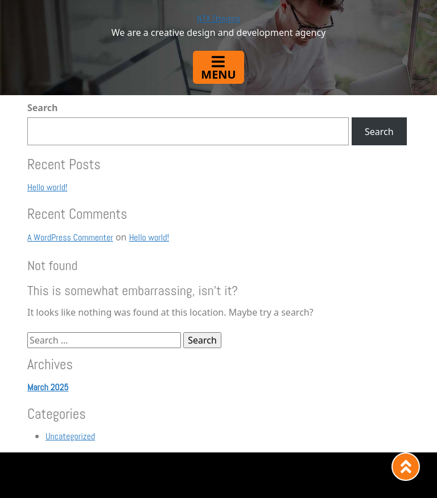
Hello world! (47, 187)
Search (42, 107)
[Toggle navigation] (218, 67)
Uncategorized (70, 436)
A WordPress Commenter (70, 237)
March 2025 (47, 387)
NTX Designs (218, 19)
